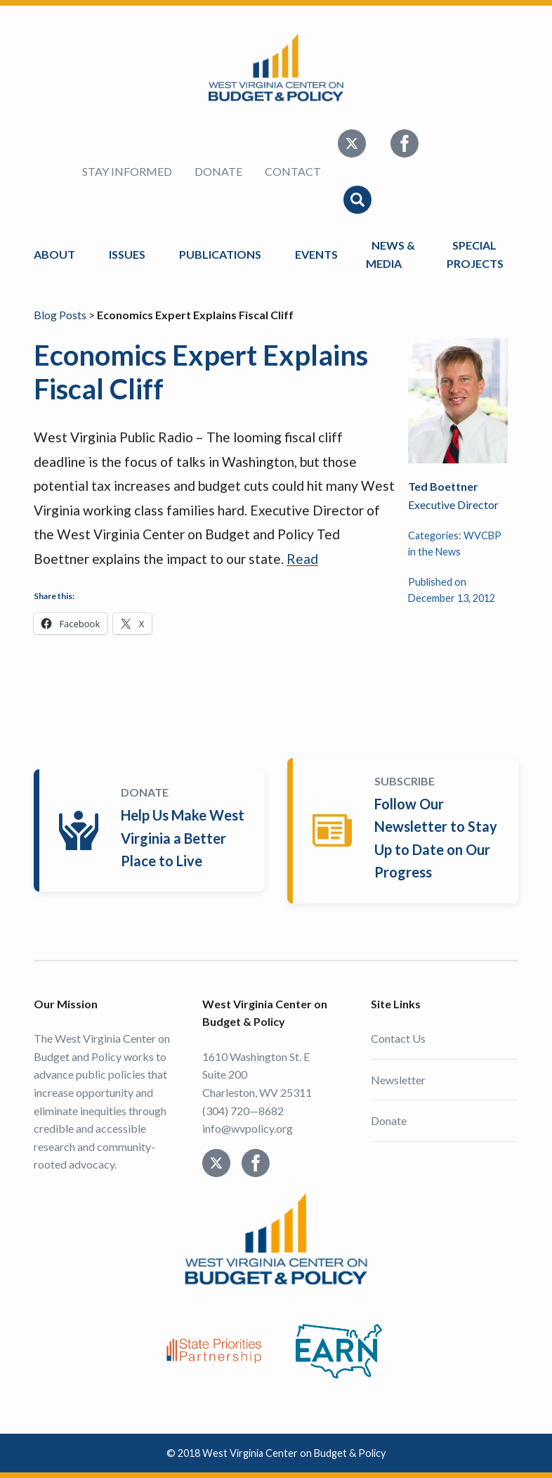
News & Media (390, 254)
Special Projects (477, 254)
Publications (220, 254)
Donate (218, 171)
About (54, 254)
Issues (127, 254)
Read (302, 559)
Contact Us (398, 1038)
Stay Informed (127, 171)
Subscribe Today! (405, 831)
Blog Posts (60, 314)
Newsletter (398, 1079)
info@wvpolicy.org (247, 1128)
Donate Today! (152, 830)
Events (316, 254)
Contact (293, 171)
